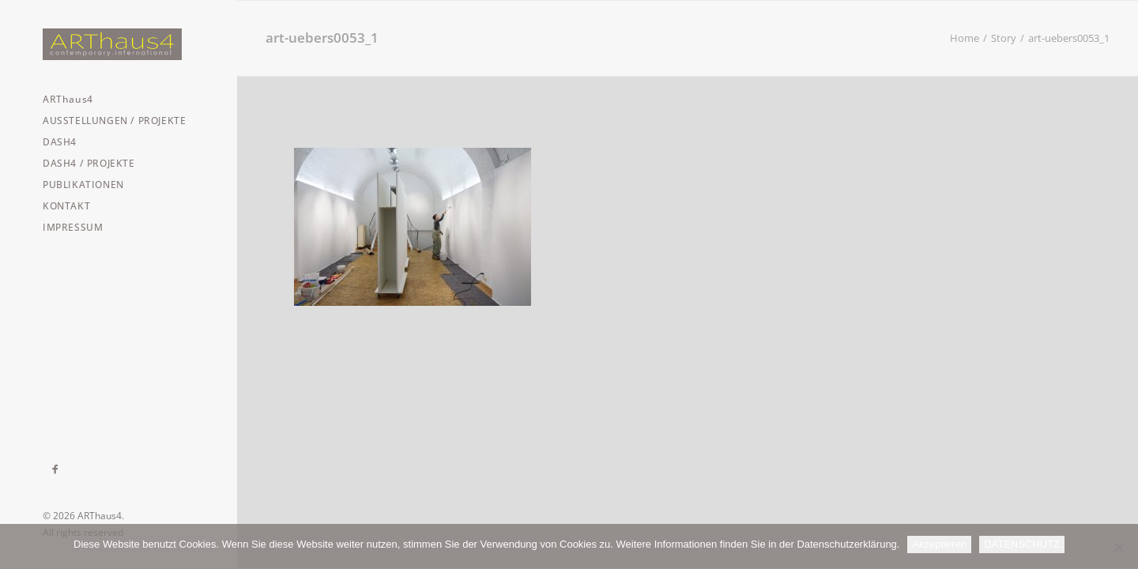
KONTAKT (66, 206)
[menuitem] (118, 99)
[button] (56, 469)
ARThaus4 (68, 99)
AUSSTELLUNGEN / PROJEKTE (114, 120)
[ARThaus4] (118, 44)
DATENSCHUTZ (1022, 544)
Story (1003, 38)
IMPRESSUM (73, 227)
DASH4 (60, 142)
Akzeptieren (939, 544)
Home (964, 38)
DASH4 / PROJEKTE (89, 163)
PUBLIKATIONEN (83, 184)
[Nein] (1118, 547)
